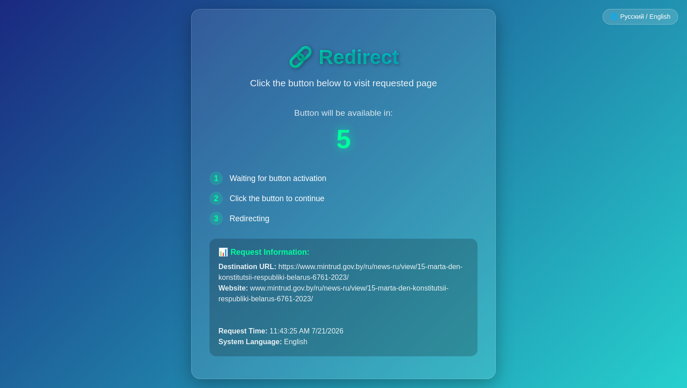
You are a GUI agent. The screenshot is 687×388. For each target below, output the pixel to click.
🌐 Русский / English (640, 16)
